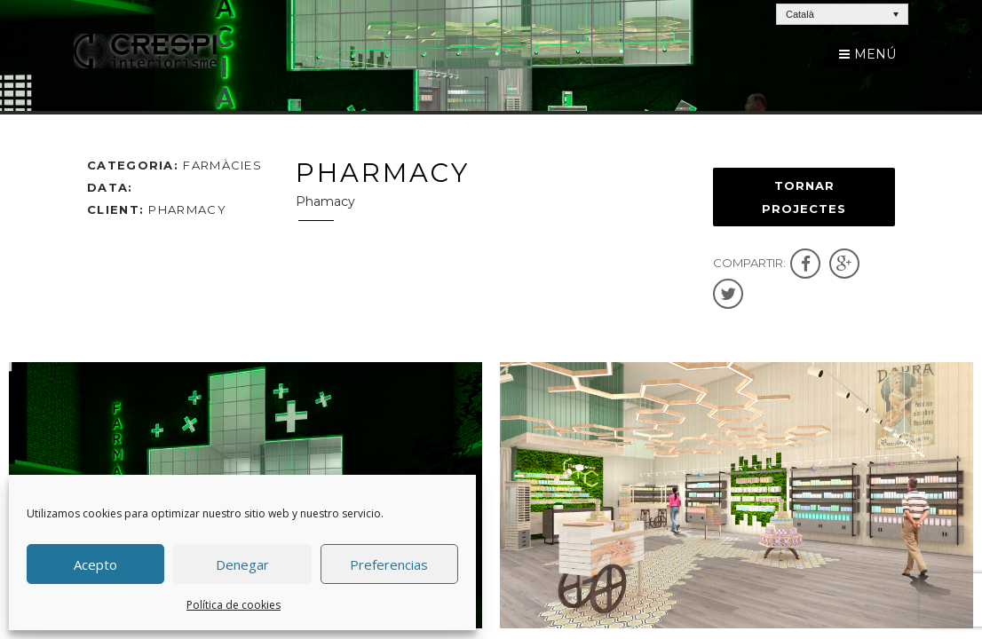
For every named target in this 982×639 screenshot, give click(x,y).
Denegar (242, 564)
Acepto (95, 564)
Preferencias (389, 564)
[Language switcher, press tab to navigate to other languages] (842, 14)
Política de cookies (233, 604)
